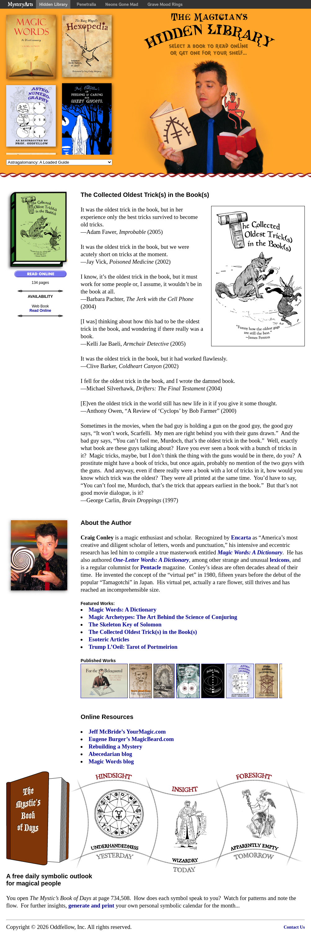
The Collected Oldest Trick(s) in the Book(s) (143, 632)
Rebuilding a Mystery (115, 746)
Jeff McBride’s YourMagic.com (127, 731)
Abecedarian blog (110, 754)
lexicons (279, 560)
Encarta (241, 537)
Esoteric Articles (109, 639)
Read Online (40, 310)
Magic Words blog (111, 761)
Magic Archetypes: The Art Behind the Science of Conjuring (163, 617)
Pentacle (150, 567)
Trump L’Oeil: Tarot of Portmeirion (133, 647)
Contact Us (294, 927)
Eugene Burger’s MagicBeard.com (131, 739)
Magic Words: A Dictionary (123, 609)
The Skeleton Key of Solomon (125, 624)
